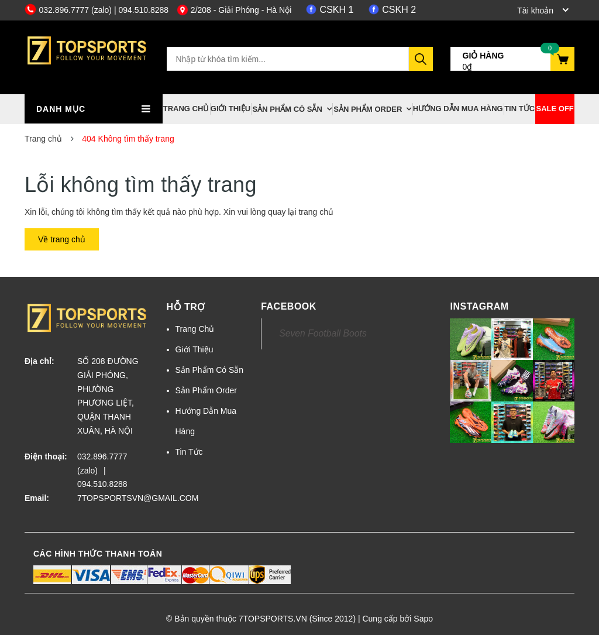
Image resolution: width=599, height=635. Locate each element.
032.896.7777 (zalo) (69, 10)
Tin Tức (519, 108)
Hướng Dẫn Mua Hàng (458, 108)
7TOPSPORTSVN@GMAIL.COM (113, 498)
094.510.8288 (102, 484)
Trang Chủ (186, 108)
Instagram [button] (479, 306)
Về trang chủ (61, 239)
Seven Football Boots (323, 333)
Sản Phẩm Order (367, 109)
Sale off (555, 108)
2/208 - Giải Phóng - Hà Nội (234, 10)
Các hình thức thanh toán (97, 553)
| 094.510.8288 (141, 10)
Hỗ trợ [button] (186, 307)
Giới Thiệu (230, 108)
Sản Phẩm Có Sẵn (287, 109)
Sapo (423, 618)
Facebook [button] (288, 306)
